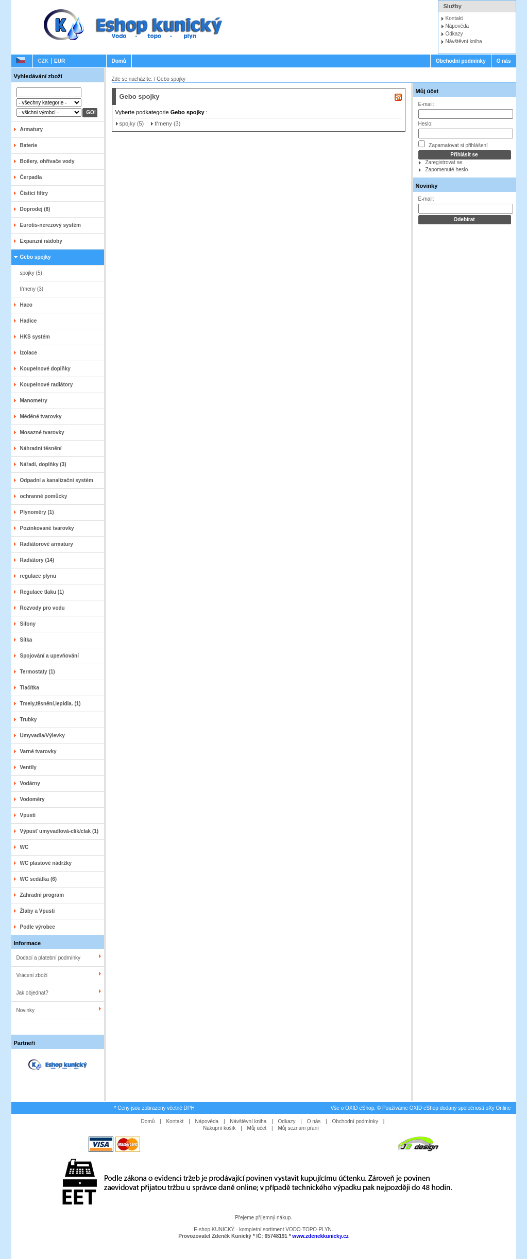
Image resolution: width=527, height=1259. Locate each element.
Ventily (28, 767)
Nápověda (457, 26)
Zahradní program (42, 895)
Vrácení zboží (32, 975)
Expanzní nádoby (41, 241)
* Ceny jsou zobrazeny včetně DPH (154, 1108)
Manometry (33, 400)
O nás (504, 61)
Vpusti (28, 815)
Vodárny (30, 783)
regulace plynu (38, 576)
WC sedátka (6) (38, 879)
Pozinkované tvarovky (47, 528)
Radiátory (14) (37, 560)
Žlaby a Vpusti (37, 911)
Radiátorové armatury (46, 544)
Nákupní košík (219, 1128)
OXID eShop (359, 1108)
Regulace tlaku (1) (42, 592)
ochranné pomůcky (43, 496)
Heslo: (425, 124)
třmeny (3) (32, 289)
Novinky (25, 1010)
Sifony (28, 624)
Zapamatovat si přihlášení (453, 144)
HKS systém (35, 337)
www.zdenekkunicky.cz (320, 1236)
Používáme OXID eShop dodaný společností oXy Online (446, 1108)
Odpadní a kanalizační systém (56, 480)
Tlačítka (29, 687)
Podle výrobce (37, 927)
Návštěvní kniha (464, 41)
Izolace (28, 353)
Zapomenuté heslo (447, 169)
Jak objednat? (32, 993)
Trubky (28, 719)
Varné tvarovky (38, 751)
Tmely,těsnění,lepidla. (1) (50, 703)
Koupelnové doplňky (45, 368)
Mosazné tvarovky (42, 432)
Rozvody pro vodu (42, 608)
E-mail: (426, 104)
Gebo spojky (35, 257)
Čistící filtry (34, 193)
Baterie (29, 145)
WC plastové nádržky (46, 863)
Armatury (31, 129)
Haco (26, 305)
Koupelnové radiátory (46, 384)
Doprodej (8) (35, 209)
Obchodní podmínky (461, 61)
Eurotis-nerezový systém (50, 225)
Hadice (28, 321)
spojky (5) (31, 273)
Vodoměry (32, 799)
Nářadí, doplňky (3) (43, 464)
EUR (59, 61)
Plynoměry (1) (37, 512)
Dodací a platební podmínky (48, 958)
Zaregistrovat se (444, 162)
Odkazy (454, 34)
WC (24, 847)
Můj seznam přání (298, 1128)
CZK (43, 61)
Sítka (26, 640)
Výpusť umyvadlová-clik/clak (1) (59, 831)
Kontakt (454, 18)
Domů (119, 61)
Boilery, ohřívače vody (47, 161)
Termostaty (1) (37, 672)
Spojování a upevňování (49, 656)
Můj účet (427, 91)
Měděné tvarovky (41, 416)
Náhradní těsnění (41, 448)
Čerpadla (31, 177)
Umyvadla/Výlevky (42, 735)
